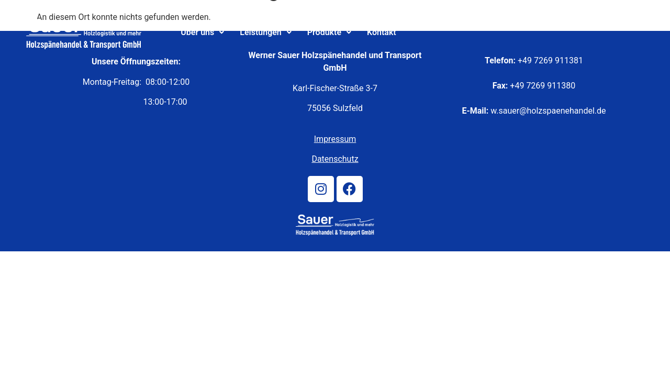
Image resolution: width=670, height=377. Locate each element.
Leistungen (266, 32)
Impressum (335, 139)
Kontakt (381, 32)
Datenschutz (334, 159)
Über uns (202, 32)
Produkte (329, 32)
